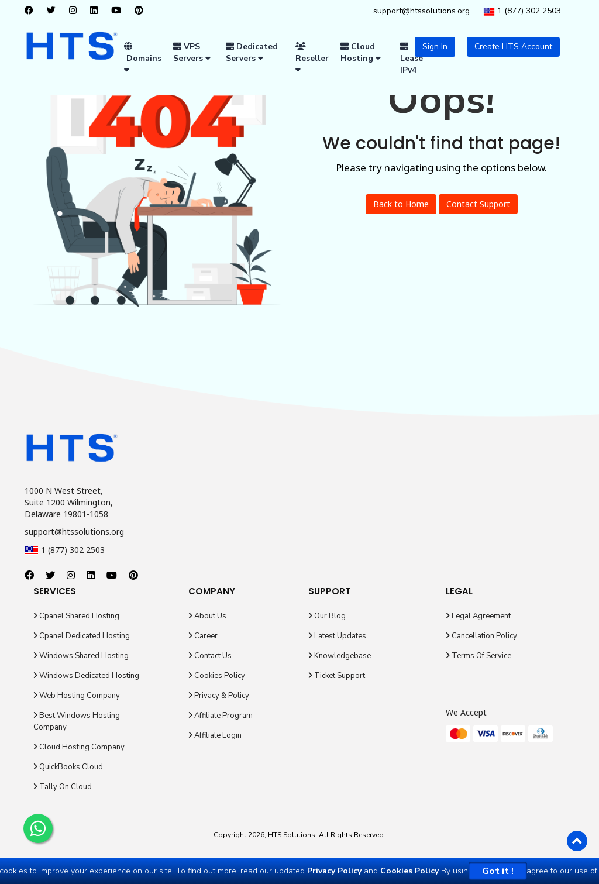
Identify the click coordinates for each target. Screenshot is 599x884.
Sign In (434, 46)
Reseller (312, 58)
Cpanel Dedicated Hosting (81, 636)
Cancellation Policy (481, 636)
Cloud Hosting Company (79, 747)
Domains (142, 58)
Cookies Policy (216, 675)
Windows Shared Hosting (81, 656)
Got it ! (498, 871)
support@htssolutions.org (421, 10)
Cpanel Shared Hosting (76, 616)
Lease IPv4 (411, 58)
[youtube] (119, 11)
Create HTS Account (513, 46)
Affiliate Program (220, 715)
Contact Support (478, 203)
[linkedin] (97, 11)
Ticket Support (336, 675)
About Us (207, 616)
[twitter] (54, 11)
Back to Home (401, 203)
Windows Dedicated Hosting (86, 675)
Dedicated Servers (252, 52)
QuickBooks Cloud (68, 767)
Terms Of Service (478, 656)
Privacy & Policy (218, 695)
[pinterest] (142, 11)
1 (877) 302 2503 (522, 11)
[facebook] (32, 11)
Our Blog (327, 616)
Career (203, 636)
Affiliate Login (215, 735)
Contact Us (210, 656)
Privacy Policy (334, 870)
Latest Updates (337, 636)
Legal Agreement (478, 616)
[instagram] (75, 11)
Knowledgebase (339, 656)
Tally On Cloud (62, 787)
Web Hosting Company (76, 695)
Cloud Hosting (360, 52)
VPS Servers (192, 52)
